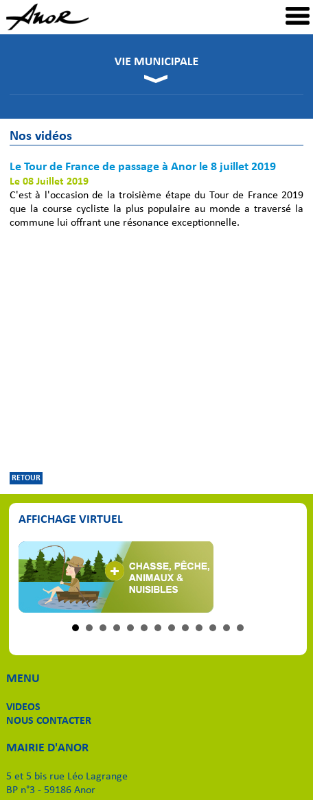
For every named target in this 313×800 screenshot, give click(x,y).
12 (226, 627)
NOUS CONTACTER (48, 721)
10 (199, 627)
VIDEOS (23, 707)
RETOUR (26, 478)
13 (240, 627)
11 (212, 627)
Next (280, 577)
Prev (36, 577)
